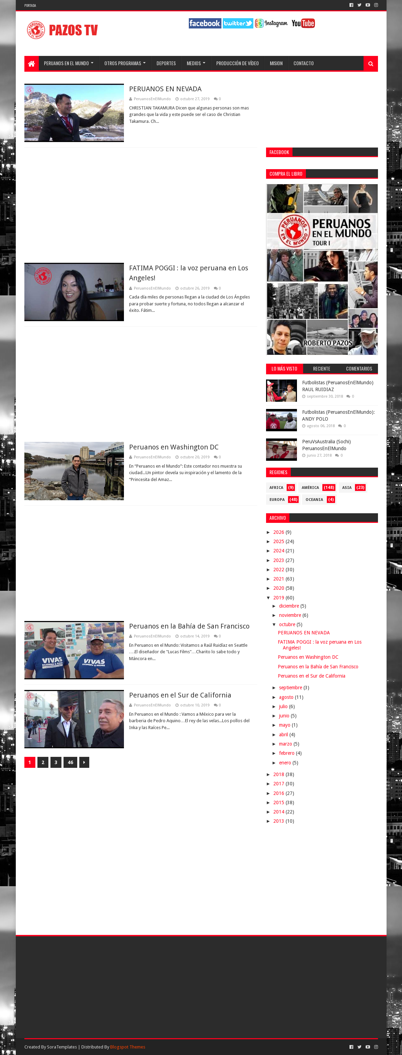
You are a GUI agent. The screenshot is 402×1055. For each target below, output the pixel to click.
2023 (279, 560)
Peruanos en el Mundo (66, 63)
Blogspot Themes (127, 1047)
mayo (285, 725)
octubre (288, 624)
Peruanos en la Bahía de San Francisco (189, 626)
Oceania (314, 499)
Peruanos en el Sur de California (180, 695)
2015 (279, 802)
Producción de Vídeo (237, 63)
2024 (279, 550)
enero (285, 762)
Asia (347, 487)
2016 (279, 793)
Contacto (304, 63)
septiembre (291, 687)
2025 (279, 541)
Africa (276, 487)
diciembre (289, 606)
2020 (279, 588)
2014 (279, 811)
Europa (277, 499)
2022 (279, 569)
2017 (279, 783)
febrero (287, 753)
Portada (30, 5)
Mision (276, 63)
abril (284, 734)
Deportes (166, 63)
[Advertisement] (140, 205)
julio (284, 706)
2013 (279, 821)
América (310, 487)
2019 (279, 597)
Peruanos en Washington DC (174, 447)
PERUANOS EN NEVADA (165, 89)
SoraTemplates (62, 1047)
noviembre (290, 615)
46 (70, 762)
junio (285, 715)
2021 (279, 579)
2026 (279, 532)
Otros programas (122, 63)
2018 (279, 774)
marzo (286, 744)
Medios (194, 63)
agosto (287, 697)
